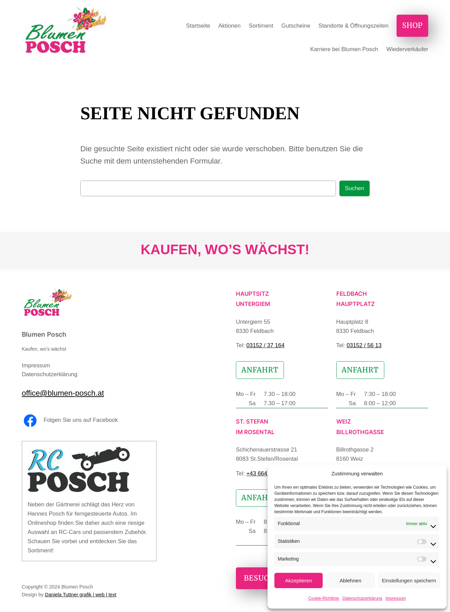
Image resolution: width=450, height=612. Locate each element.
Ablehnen (350, 580)
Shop (412, 25)
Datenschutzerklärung (362, 598)
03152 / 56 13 (364, 345)
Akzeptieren (298, 580)
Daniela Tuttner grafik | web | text (80, 594)
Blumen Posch (44, 334)
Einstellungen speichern (409, 580)
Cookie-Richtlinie (323, 598)
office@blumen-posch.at (63, 393)
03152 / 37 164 (265, 345)
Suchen (354, 188)
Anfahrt (259, 370)
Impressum (396, 598)
